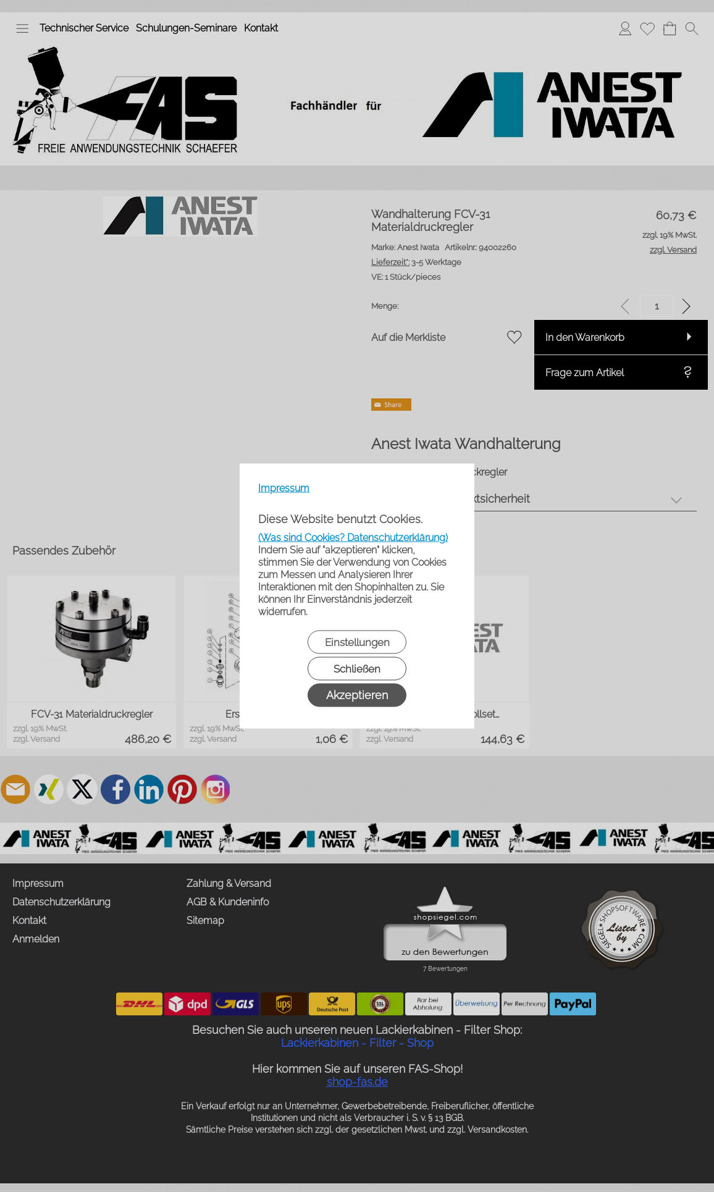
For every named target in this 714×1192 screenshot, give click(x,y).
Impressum (283, 488)
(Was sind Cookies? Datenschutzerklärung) (353, 538)
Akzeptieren (357, 695)
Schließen (357, 669)
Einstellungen (357, 642)
